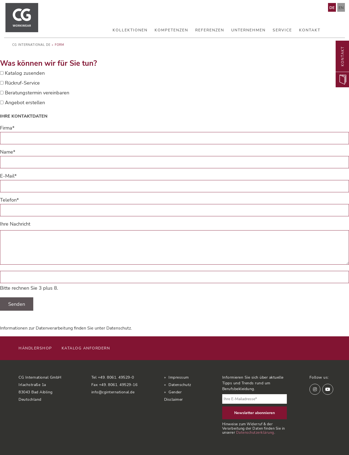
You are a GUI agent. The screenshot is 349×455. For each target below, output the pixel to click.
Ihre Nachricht (15, 224)
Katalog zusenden (25, 73)
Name (7, 152)
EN (341, 7)
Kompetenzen (171, 30)
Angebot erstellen (25, 102)
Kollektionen (130, 30)
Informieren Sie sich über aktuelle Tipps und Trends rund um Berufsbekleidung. (253, 383)
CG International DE (31, 45)
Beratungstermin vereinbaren (37, 92)
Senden (16, 304)
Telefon (9, 200)
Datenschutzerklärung (255, 432)
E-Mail (8, 176)
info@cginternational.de (113, 392)
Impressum (179, 377)
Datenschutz (118, 328)
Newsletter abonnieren (254, 412)
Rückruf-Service (22, 83)
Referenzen (209, 30)
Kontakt (309, 30)
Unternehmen (248, 30)
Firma (7, 128)
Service (282, 30)
